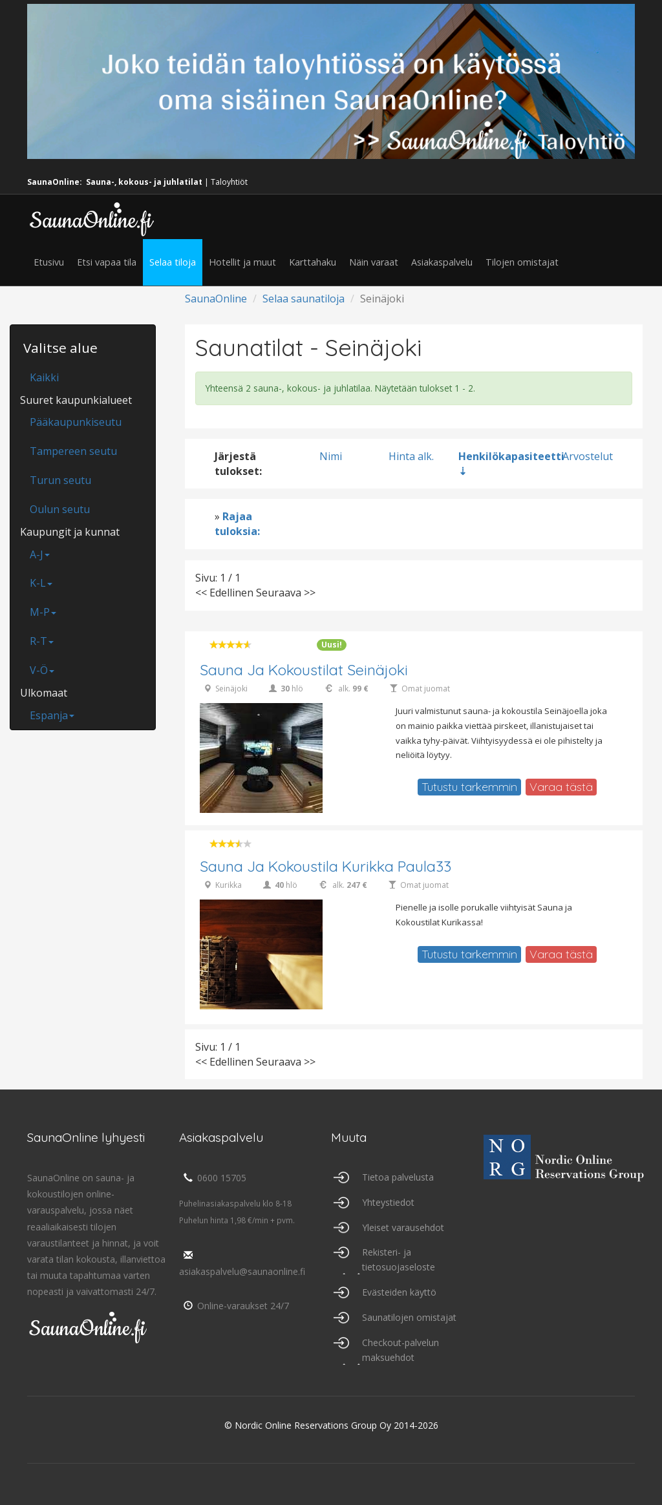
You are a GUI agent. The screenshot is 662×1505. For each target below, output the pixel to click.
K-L (41, 583)
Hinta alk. (411, 456)
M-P (43, 612)
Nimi (330, 456)
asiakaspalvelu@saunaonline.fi (242, 1264)
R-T (42, 641)
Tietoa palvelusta (398, 1177)
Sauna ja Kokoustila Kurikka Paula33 (325, 866)
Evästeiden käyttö (399, 1292)
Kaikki (44, 377)
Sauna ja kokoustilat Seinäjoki (304, 669)
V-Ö (42, 670)
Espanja (52, 715)
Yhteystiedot (388, 1202)
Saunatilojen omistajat (409, 1317)
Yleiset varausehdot (403, 1227)
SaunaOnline (216, 298)
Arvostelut (587, 456)
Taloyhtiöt (229, 181)
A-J (40, 554)
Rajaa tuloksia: (237, 523)
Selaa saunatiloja (303, 298)
